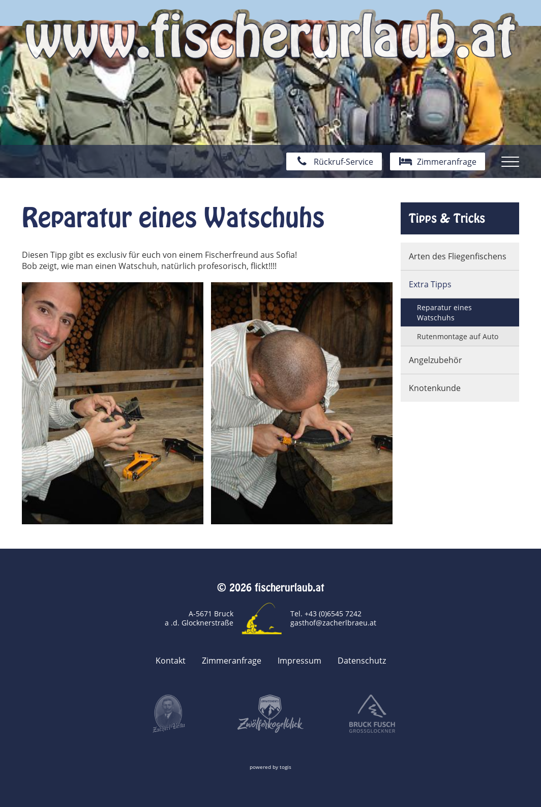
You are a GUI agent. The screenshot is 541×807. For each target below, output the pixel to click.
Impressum (299, 660)
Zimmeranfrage (231, 660)
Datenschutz (362, 660)
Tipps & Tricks (447, 218)
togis (285, 767)
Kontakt (171, 660)
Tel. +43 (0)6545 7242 (326, 613)
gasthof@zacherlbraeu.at (333, 622)
